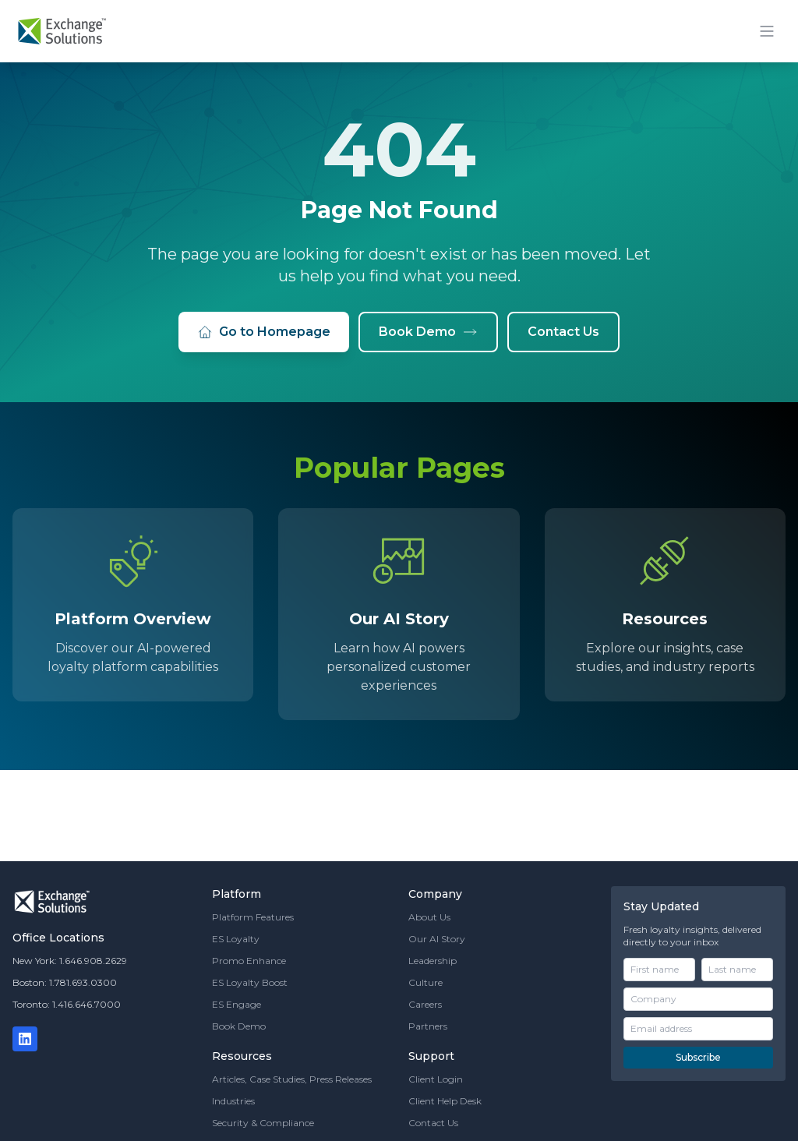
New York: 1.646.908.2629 (69, 960)
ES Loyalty (236, 939)
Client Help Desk (445, 1101)
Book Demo (428, 332)
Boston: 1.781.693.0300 (64, 982)
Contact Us (563, 331)
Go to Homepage (263, 332)
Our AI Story (436, 939)
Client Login (435, 1079)
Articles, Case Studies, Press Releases (292, 1079)
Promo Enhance (249, 960)
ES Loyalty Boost (250, 982)
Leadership (432, 960)
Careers (425, 1004)
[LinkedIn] (24, 1038)
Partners (427, 1026)
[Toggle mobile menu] (767, 31)
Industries (233, 1101)
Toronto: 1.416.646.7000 (66, 1004)
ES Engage (236, 1004)
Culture (425, 982)
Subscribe (698, 1057)
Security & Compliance (263, 1123)
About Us (429, 917)
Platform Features (253, 917)
